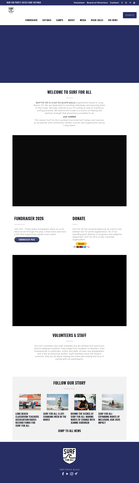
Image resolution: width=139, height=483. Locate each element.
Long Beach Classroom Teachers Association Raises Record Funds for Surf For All (27, 419)
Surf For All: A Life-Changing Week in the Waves (54, 416)
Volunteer (79, 3)
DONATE (129, 15)
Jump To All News (69, 430)
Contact (114, 3)
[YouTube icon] (67, 474)
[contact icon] (76, 474)
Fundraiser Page (27, 239)
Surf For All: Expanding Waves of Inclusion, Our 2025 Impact (109, 418)
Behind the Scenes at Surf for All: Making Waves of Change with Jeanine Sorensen (83, 418)
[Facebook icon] (63, 474)
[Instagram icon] (71, 474)
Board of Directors (97, 3)
